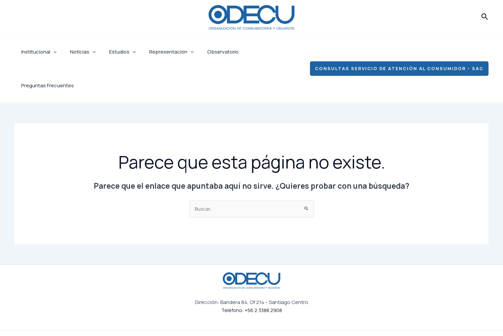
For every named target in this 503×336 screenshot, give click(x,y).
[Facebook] (339, 317)
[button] (485, 17)
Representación (159, 52)
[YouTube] (408, 317)
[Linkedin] (385, 317)
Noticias (78, 52)
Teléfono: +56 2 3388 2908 (251, 277)
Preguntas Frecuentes (259, 51)
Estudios (114, 52)
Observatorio (207, 51)
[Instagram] (362, 317)
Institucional (37, 52)
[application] (52, 52)
